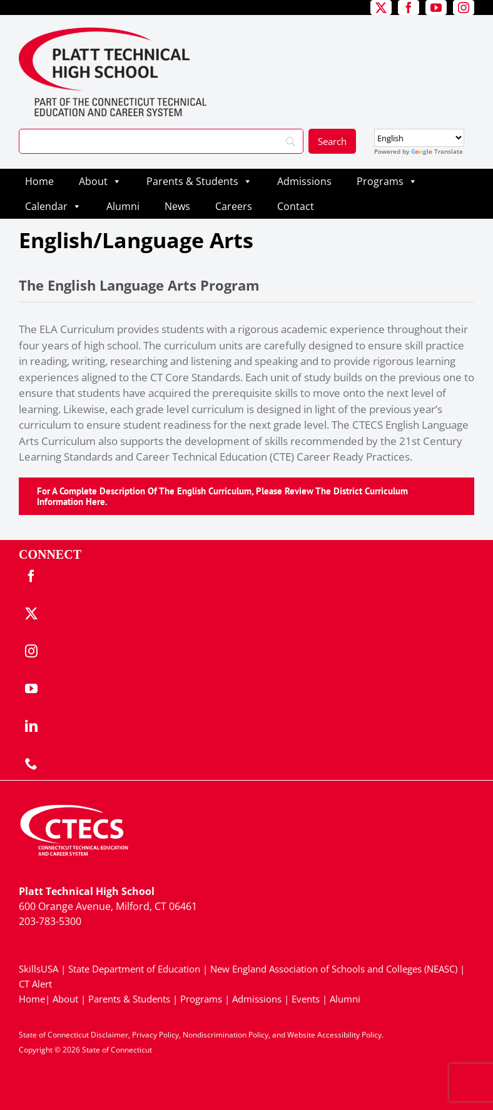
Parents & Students (199, 181)
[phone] (31, 764)
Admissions (304, 181)
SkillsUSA (40, 968)
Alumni (123, 206)
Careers (233, 206)
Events (306, 998)
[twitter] (381, 7)
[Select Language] (419, 138)
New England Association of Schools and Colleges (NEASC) (333, 968)
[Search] (161, 141)
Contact (295, 206)
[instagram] (463, 7)
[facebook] (408, 7)
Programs (387, 181)
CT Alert (35, 984)
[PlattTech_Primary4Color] (112, 33)
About (100, 181)
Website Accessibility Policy (334, 1034)
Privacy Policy (155, 1034)
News (177, 206)
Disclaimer (109, 1034)
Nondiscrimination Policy (225, 1034)
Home (39, 181)
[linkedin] (31, 726)
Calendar (53, 206)
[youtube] (436, 7)
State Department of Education (134, 968)
